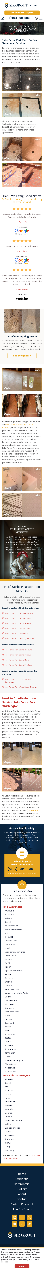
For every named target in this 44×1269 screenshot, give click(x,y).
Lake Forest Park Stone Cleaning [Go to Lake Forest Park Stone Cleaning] (18, 650)
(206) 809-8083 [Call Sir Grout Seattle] (20, 18)
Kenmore (9, 978)
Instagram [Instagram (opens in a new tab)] (14, 1217)
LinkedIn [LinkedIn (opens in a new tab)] (22, 1224)
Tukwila (8, 1056)
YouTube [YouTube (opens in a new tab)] (14, 1224)
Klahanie (9, 985)
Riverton (8, 1030)
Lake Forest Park (12, 989)
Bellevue (8, 918)
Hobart (8, 967)
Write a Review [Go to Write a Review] (2, 18)
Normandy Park (12, 1011)
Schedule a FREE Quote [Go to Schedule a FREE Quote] (22, 12)
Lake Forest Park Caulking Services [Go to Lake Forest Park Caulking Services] (19, 638)
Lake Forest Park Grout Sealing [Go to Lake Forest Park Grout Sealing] (18, 623)
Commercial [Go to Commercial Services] (22, 1184)
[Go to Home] (22, 6)
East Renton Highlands (15, 952)
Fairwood (9, 959)
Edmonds (9, 1090)
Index (7, 1098)
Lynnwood (9, 1105)
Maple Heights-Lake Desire (17, 993)
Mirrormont (10, 1004)
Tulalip (8, 1146)
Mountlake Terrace (13, 1120)
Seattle (8, 1041)
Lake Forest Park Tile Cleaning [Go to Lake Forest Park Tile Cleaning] (17, 628)
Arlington (9, 1079)
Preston (8, 1019)
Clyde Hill (9, 937)
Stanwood (9, 1139)
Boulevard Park (11, 925)
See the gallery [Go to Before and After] (22, 355)
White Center (11, 1064)
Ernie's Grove (10, 955)
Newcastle (9, 1008)
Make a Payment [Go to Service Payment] (22, 1204)
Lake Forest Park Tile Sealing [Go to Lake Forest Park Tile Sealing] (16, 633)
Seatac (8, 1038)
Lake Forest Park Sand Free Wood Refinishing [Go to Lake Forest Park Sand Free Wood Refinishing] (19, 680)
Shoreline (9, 1045)
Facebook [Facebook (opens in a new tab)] (22, 1217)
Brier (6, 1086)
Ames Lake (9, 910)
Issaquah (9, 974)
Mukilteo (8, 1124)
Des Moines (10, 944)
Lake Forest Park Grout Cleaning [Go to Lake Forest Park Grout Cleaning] (18, 618)
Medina (8, 996)
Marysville (9, 1109)
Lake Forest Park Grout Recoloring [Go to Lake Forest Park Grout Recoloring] (19, 613)
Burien (7, 933)
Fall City (8, 963)
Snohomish (10, 1135)
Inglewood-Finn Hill (13, 970)
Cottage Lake (11, 940)
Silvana (8, 1131)
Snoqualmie (10, 1049)
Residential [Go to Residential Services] (22, 1179)
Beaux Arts (9, 914)
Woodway (9, 1150)
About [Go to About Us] (22, 1194)
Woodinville (10, 1068)
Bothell (8, 922)
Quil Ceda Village (12, 1128)
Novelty (8, 1015)
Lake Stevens (10, 1101)
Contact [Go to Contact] (22, 1199)
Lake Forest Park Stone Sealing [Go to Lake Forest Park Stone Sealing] (18, 655)
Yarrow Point (10, 1071)
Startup (8, 1143)
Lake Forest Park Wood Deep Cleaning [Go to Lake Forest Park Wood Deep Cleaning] (21, 687)
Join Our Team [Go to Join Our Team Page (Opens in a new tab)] (22, 1209)
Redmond (9, 1023)
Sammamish (10, 1034)
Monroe (8, 1116)
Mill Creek (9, 1113)
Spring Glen (10, 1053)
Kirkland (8, 982)
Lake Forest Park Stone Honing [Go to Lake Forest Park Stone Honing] (18, 660)
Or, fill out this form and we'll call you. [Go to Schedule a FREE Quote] (22, 873)
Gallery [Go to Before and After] (22, 1189)
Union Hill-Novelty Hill (14, 1060)
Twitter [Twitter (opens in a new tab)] (29, 1217)
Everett (8, 1094)
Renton (8, 1026)
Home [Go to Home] (22, 1174)
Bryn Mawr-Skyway (13, 929)
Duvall (7, 948)
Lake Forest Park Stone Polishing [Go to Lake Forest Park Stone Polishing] (18, 665)
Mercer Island (11, 1000)
